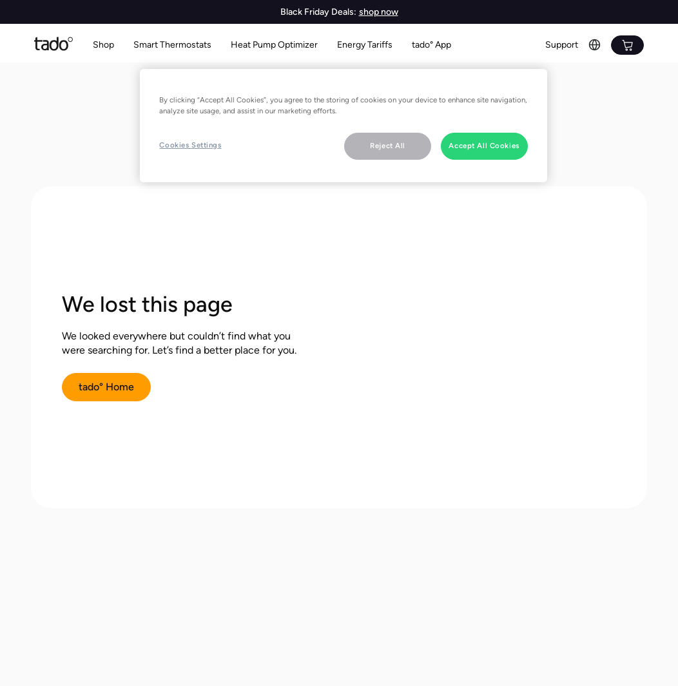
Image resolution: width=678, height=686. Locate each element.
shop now (378, 11)
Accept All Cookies (484, 145)
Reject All (387, 145)
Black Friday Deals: (318, 11)
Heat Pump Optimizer (274, 44)
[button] (172, 45)
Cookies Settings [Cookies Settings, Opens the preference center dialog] (190, 144)
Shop (103, 44)
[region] (343, 125)
